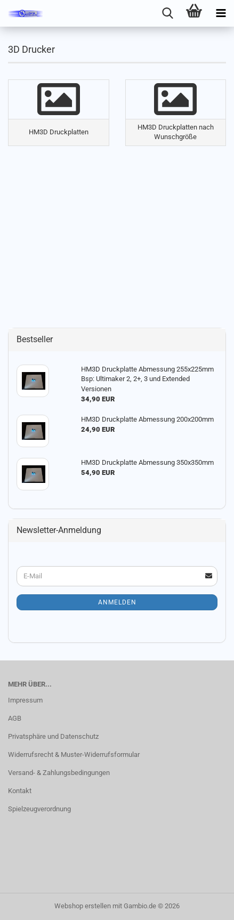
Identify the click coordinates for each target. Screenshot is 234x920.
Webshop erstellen (82, 906)
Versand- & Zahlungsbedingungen (59, 773)
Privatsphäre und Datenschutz (53, 736)
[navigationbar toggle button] (220, 13)
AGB (14, 718)
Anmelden (117, 602)
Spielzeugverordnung (39, 809)
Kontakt (19, 791)
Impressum (25, 700)
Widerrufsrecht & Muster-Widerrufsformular (74, 754)
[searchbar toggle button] (167, 13)
